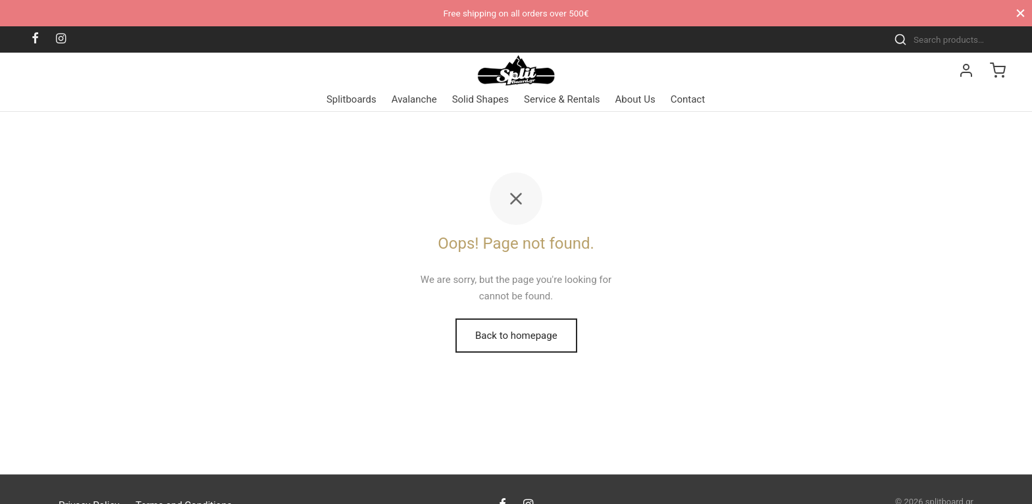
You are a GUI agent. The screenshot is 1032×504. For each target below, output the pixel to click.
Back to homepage (516, 335)
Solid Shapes (480, 99)
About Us (635, 99)
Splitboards (351, 99)
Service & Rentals (562, 99)
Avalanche (414, 99)
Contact (688, 99)
